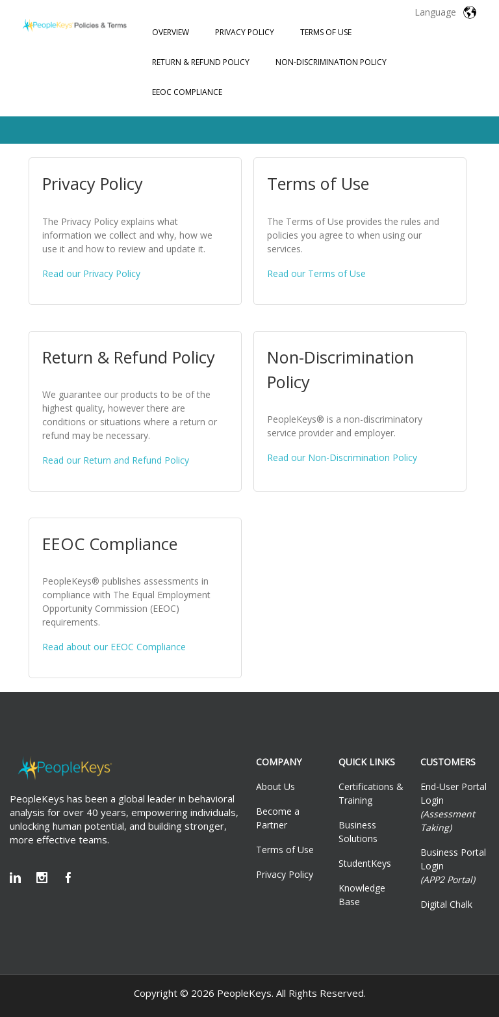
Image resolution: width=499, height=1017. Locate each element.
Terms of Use (285, 849)
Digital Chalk (446, 904)
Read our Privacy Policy (91, 273)
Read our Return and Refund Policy (115, 460)
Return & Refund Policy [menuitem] (201, 62)
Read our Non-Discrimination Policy (342, 457)
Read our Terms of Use (316, 273)
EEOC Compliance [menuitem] (187, 92)
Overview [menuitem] (170, 32)
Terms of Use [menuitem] (326, 32)
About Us (275, 786)
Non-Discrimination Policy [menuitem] (331, 62)
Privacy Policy (284, 874)
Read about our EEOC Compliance (114, 647)
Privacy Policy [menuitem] (244, 32)
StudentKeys (365, 863)
